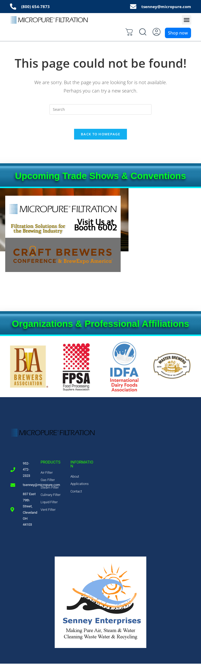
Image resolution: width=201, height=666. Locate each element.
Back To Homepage (100, 136)
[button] (186, 20)
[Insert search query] (100, 110)
